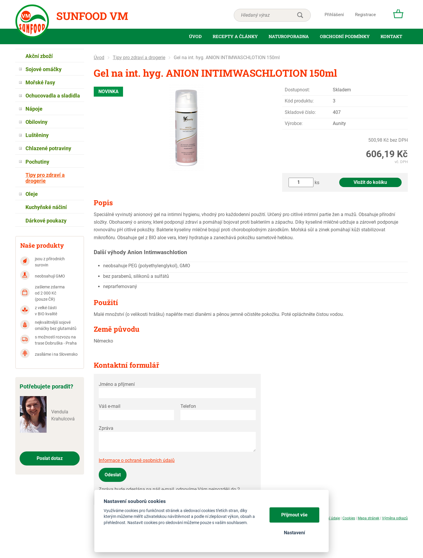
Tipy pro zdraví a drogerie (139, 57)
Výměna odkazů (395, 518)
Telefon (188, 406)
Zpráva (106, 428)
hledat (300, 15)
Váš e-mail (109, 406)
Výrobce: (294, 123)
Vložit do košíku (370, 182)
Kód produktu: (299, 101)
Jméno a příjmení (117, 384)
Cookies (348, 518)
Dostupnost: (297, 90)
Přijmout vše (294, 515)
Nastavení (294, 532)
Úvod (99, 57)
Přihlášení (334, 14)
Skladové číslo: (300, 112)
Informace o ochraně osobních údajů (137, 460)
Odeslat (113, 474)
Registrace (365, 14)
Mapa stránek (368, 518)
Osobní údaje (329, 518)
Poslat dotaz (50, 458)
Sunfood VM (92, 16)
